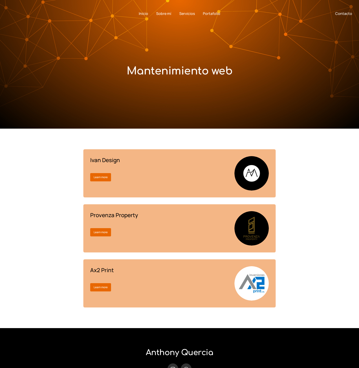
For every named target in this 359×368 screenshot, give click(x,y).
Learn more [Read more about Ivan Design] (101, 177)
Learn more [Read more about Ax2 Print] (101, 287)
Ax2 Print (102, 270)
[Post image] (251, 173)
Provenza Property (114, 215)
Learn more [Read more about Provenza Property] (101, 232)
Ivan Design (105, 160)
